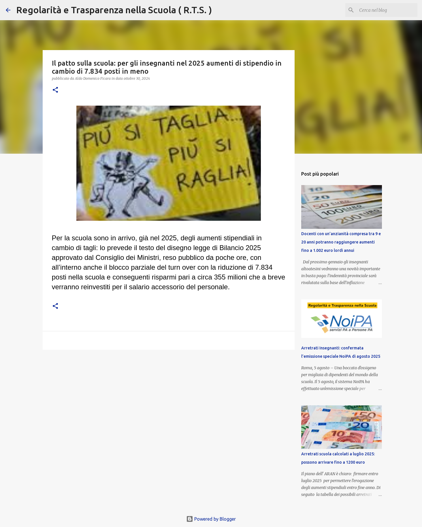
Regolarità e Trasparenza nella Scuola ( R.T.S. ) (114, 10)
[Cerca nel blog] (387, 10)
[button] (55, 90)
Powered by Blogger (211, 519)
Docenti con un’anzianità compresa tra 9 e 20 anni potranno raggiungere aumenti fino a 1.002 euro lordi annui (341, 242)
